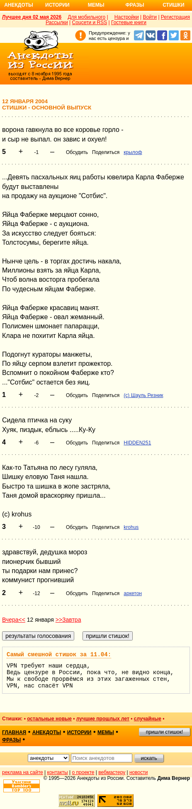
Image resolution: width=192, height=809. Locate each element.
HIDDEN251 (137, 443)
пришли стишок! (164, 732)
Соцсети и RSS (89, 22)
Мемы (96, 5)
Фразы (134, 5)
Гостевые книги (128, 22)
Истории (57, 5)
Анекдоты (18, 5)
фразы (11, 740)
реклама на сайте (22, 772)
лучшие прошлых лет (102, 719)
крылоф (133, 152)
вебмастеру (111, 772)
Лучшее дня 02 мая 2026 (31, 17)
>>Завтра (68, 619)
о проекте (83, 772)
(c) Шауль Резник (143, 395)
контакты (57, 772)
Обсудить (77, 152)
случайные (147, 719)
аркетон (133, 593)
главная (14, 732)
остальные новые (49, 719)
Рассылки (57, 22)
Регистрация (175, 17)
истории (79, 732)
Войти (150, 17)
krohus (131, 527)
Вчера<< (13, 619)
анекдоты (46, 732)
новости (138, 772)
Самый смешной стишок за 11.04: (59, 654)
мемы (105, 732)
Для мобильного (86, 17)
